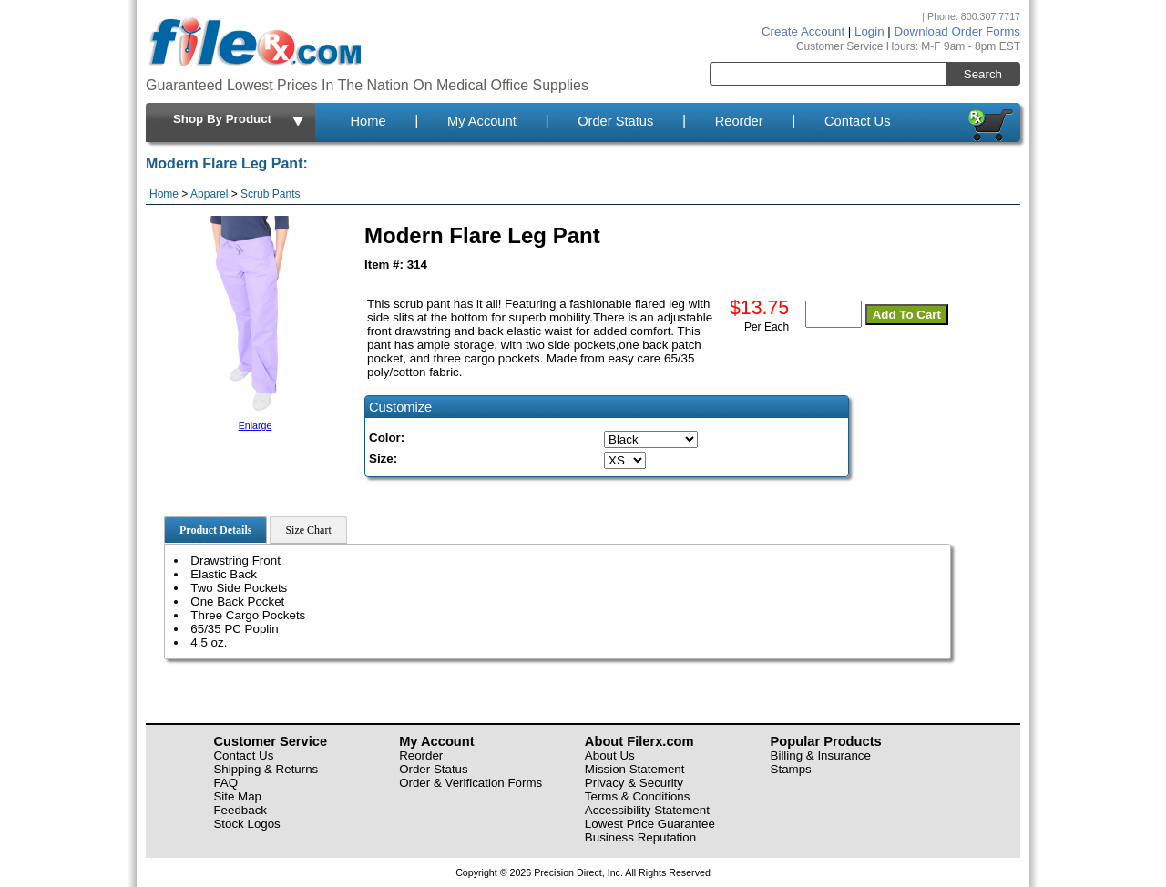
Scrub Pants (270, 194)
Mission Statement (635, 769)
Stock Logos (246, 824)
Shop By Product (239, 120)
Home (367, 121)
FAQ (225, 783)
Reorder (739, 121)
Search (983, 74)
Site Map (237, 796)
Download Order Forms (957, 31)
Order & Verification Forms (470, 783)
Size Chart (308, 530)
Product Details (215, 530)
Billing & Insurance (821, 755)
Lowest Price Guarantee (650, 824)
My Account (482, 121)
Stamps (791, 769)
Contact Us (857, 121)
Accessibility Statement (647, 810)
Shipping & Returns (265, 769)
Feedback (240, 810)
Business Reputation (640, 837)
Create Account (803, 31)
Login (869, 31)
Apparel (209, 194)
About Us (610, 755)
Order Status (615, 121)
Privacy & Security (634, 783)
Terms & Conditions (637, 796)
